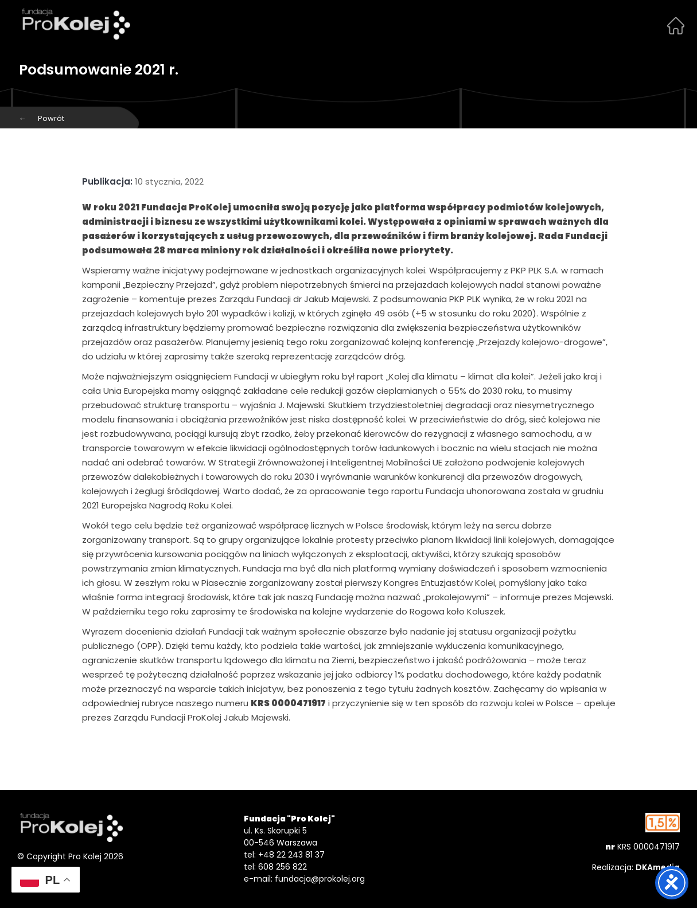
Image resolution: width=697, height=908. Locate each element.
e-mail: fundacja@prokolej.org (304, 878)
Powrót (41, 118)
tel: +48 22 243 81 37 (284, 854)
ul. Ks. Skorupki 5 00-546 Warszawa (280, 836)
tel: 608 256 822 (275, 866)
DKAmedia (658, 867)
